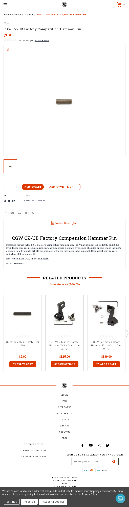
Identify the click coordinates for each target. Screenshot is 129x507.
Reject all (29, 501)
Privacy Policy (34, 444)
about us (64, 432)
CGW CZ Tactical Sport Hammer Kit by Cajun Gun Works (106, 345)
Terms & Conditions (34, 450)
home (64, 395)
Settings (12, 501)
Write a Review (42, 40)
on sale (64, 419)
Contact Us (64, 413)
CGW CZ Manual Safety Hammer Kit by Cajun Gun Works (64, 345)
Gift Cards (64, 407)
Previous (2, 333)
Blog (65, 438)
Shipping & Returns (34, 456)
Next (127, 333)
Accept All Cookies (53, 501)
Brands (64, 425)
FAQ (64, 401)
